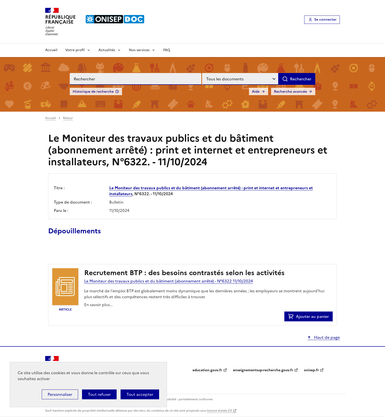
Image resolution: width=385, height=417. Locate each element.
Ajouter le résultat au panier (80, 253)
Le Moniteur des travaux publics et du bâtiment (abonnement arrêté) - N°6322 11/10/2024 (168, 281)
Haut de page (326, 337)
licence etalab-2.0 (219, 410)
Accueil (51, 50)
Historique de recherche (93, 91)
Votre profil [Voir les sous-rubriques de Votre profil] (75, 50)
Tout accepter (139, 394)
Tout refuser (99, 394)
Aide (256, 91)
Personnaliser (60, 394)
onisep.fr (311, 370)
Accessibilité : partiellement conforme (186, 399)
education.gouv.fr (207, 370)
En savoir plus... (98, 305)
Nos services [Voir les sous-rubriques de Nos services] (139, 50)
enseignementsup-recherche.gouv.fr (263, 370)
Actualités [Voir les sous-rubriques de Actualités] (106, 50)
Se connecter (325, 19)
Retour (68, 118)
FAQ (166, 50)
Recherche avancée (290, 91)
